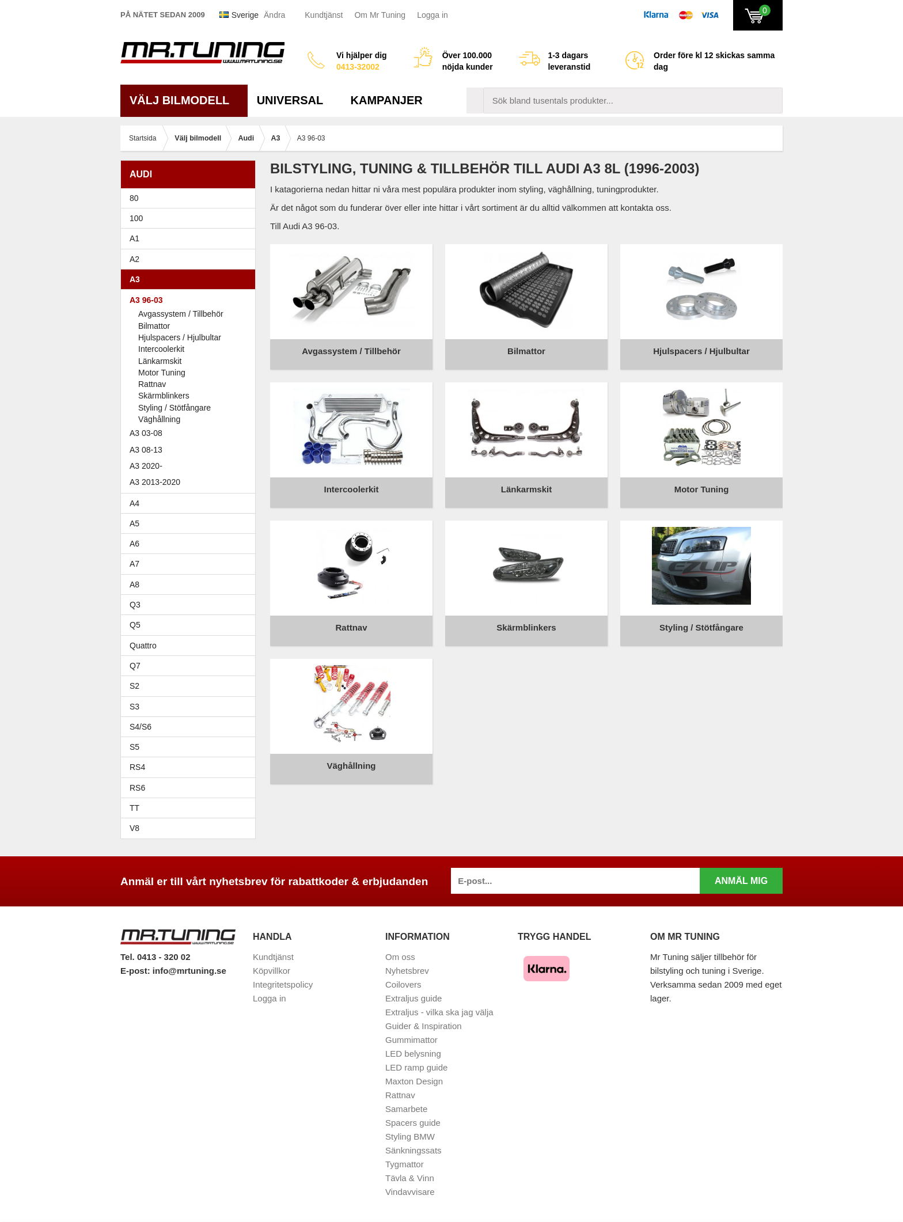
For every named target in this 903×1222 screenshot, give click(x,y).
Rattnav (152, 384)
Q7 (135, 665)
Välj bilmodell (184, 100)
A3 (191, 279)
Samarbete (406, 1109)
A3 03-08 (191, 433)
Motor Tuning (161, 372)
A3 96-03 (191, 300)
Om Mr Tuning (379, 15)
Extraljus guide (413, 998)
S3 (191, 706)
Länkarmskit (159, 361)
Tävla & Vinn (409, 1178)
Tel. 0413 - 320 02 (155, 957)
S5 (134, 747)
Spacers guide (413, 1123)
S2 (134, 685)
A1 (191, 238)
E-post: (136, 971)
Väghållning (159, 419)
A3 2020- (146, 465)
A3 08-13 (191, 449)
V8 (134, 828)
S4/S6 (191, 726)
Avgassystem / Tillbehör (180, 313)
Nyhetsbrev (407, 971)
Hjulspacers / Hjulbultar (179, 337)
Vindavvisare (410, 1192)
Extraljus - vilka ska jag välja (439, 1012)
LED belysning (413, 1053)
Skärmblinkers (163, 395)
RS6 (137, 787)
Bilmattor (154, 326)
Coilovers (403, 984)
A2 (191, 259)
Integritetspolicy (283, 984)
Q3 (135, 604)
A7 (191, 563)
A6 (191, 543)
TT (191, 808)
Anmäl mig (741, 881)
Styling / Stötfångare (174, 407)
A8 (134, 584)
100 (191, 218)
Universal (294, 100)
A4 (191, 503)
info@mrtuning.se (189, 971)
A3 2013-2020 (191, 482)
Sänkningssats (413, 1150)
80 (191, 198)
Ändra (274, 15)
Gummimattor (411, 1040)
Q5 (135, 624)
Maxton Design (414, 1081)
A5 (191, 523)
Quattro (143, 645)
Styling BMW (410, 1136)
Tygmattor (404, 1164)
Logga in (432, 15)
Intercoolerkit (161, 349)
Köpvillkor (271, 971)
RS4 (137, 767)
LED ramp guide (416, 1067)
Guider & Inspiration (423, 1026)
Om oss (400, 957)
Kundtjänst (324, 15)
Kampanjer (387, 100)
